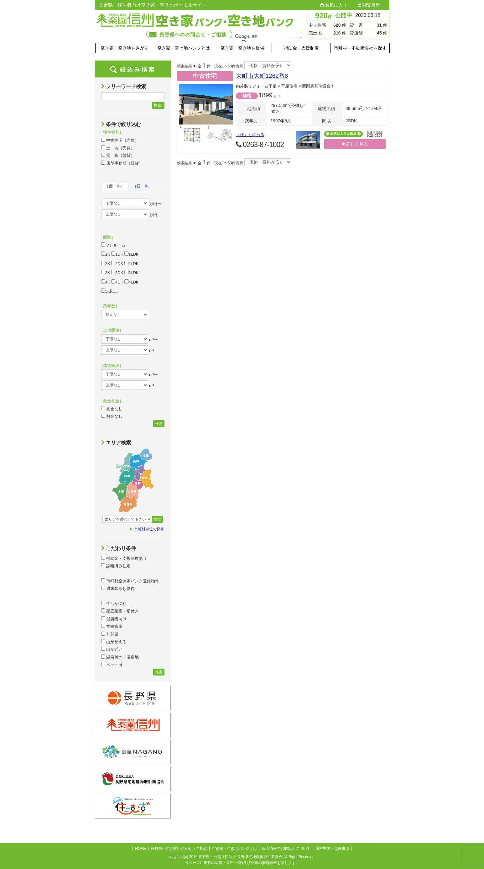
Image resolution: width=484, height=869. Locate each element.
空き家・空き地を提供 (242, 47)
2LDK (131, 263)
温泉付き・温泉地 (120, 657)
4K (105, 281)
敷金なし (112, 416)
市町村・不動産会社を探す (360, 47)
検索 (159, 423)
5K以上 (109, 291)
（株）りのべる (250, 134)
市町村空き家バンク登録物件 (130, 580)
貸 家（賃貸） (118, 155)
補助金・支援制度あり (124, 558)
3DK (117, 272)
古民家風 (112, 626)
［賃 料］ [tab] (143, 186)
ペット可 (112, 664)
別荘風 (110, 634)
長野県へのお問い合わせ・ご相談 (179, 848)
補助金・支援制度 (301, 47)
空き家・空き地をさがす (125, 47)
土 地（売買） (118, 147)
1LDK (131, 254)
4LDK (131, 281)
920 (323, 15)
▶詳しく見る (355, 143)
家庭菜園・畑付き (120, 610)
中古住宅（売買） (120, 140)
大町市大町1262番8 (262, 75)
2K (105, 263)
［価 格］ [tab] (115, 186)
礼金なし (112, 408)
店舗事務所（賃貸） (122, 163)
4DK (117, 281)
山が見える (114, 641)
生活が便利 (114, 603)
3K (105, 272)
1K (105, 254)
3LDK (131, 272)
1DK (117, 254)
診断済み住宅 (116, 565)
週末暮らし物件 (118, 588)
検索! (158, 105)
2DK (117, 263)
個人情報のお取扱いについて (286, 848)
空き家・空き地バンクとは (183, 47)
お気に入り (333, 5)
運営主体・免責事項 (332, 848)
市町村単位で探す (146, 529)
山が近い (112, 649)
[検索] (260, 36)
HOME (140, 848)
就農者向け (114, 618)
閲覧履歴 (369, 5)
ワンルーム (113, 244)
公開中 (343, 15)
